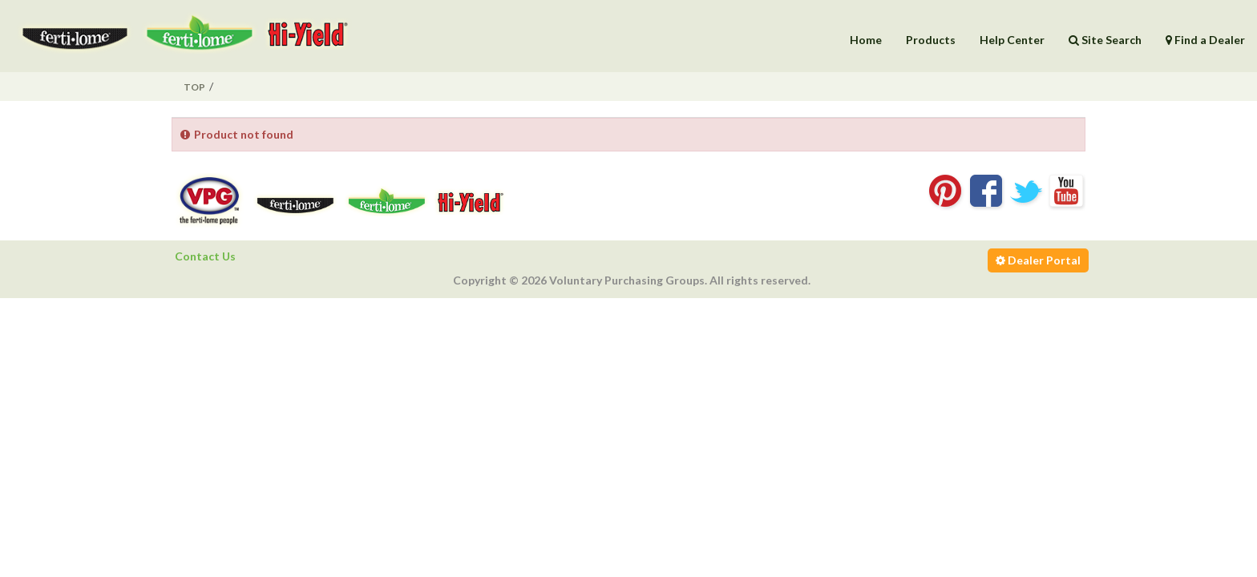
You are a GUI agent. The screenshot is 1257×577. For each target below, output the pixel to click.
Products (931, 39)
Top (194, 87)
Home (866, 39)
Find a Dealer (1205, 39)
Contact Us (205, 256)
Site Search (1105, 39)
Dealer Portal (1038, 260)
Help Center (1012, 39)
